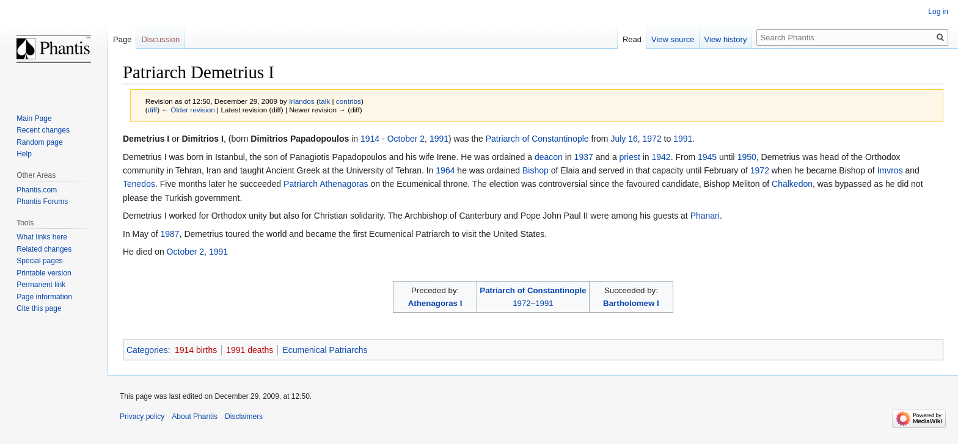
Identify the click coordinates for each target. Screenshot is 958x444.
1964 (445, 170)
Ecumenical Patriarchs (324, 350)
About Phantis (195, 416)
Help (24, 154)
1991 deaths (249, 350)
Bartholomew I (631, 303)
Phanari (705, 215)
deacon (549, 157)
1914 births (196, 350)
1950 (746, 157)
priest (630, 157)
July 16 (623, 139)
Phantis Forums (42, 201)
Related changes (43, 249)
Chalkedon (792, 184)
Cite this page (38, 308)
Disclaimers (244, 416)
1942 (661, 157)
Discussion (160, 39)
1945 (707, 157)
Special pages (39, 261)
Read (632, 39)
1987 (169, 234)
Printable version (43, 273)
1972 (652, 139)
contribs (348, 101)
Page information (44, 297)
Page (122, 39)
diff (152, 110)
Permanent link (40, 284)
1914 (369, 139)
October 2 (406, 139)
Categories (147, 350)
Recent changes (43, 130)
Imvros (890, 170)
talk (324, 101)
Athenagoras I (435, 303)
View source (673, 39)
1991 (439, 139)
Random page (39, 142)
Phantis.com (36, 190)
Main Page (33, 118)
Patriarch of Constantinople (537, 139)
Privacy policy (142, 416)
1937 (583, 157)
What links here (41, 237)
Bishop (535, 170)
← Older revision (188, 110)
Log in (938, 11)
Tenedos (139, 184)
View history (725, 39)
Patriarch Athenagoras (325, 184)
